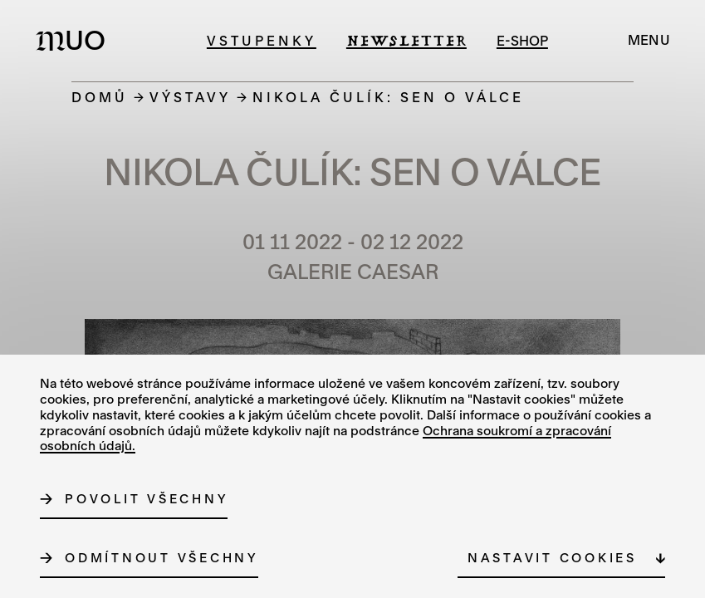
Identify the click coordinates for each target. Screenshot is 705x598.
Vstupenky (261, 40)
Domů (99, 97)
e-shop (522, 40)
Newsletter (406, 40)
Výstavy (190, 97)
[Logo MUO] (75, 39)
